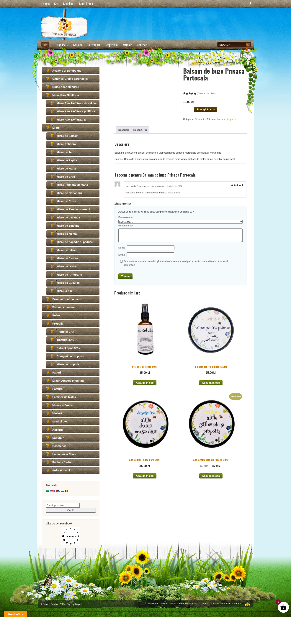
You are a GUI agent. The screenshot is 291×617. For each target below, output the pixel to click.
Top (247, 603)
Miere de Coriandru (69, 193)
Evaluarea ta (126, 217)
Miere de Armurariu (69, 274)
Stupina (78, 44)
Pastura (57, 388)
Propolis (57, 323)
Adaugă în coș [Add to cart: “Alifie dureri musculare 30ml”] (145, 475)
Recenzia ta (125, 225)
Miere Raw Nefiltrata (65, 95)
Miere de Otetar (67, 266)
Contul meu (86, 3)
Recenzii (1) (140, 130)
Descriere (123, 130)
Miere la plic (65, 290)
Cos (56, 3)
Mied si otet (60, 421)
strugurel (231, 119)
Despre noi (111, 44)
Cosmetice (200, 119)
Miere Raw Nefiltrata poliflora (76, 111)
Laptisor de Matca (64, 397)
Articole (127, 44)
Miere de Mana (66, 168)
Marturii (57, 413)
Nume (121, 247)
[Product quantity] (187, 109)
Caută (70, 510)
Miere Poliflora (66, 144)
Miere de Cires (66, 201)
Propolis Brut (65, 331)
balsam (221, 119)
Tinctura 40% (65, 339)
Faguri (56, 372)
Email (121, 254)
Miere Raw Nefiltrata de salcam (77, 103)
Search (248, 44)
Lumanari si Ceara (64, 454)
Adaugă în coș (206, 109)
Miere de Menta (67, 233)
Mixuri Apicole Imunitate (68, 380)
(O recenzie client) (206, 93)
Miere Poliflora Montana (72, 184)
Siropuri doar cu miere (67, 299)
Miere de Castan (67, 258)
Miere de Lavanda (68, 217)
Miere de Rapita (67, 160)
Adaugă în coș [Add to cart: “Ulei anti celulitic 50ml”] (145, 382)
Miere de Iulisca (67, 250)
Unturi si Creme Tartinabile (70, 78)
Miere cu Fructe (62, 405)
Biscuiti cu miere (63, 307)
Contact (142, 44)
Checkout (69, 3)
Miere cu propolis (68, 364)
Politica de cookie (157, 603)
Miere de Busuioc (68, 282)
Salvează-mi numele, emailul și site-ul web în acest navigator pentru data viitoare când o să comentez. (176, 263)
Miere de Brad (66, 176)
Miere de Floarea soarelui (73, 209)
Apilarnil (57, 429)
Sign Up (70, 604)
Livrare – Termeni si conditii (215, 603)
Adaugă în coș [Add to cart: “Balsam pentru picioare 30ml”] (211, 382)
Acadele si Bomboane (66, 70)
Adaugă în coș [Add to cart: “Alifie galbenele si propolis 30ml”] (211, 475)
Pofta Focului (61, 470)
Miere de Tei (65, 152)
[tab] (124, 130)
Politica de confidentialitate (183, 603)
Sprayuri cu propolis (70, 356)
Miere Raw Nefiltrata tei (72, 119)
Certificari (93, 44)
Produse (62, 44)
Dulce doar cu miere (65, 86)
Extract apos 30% (68, 348)
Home (46, 3)
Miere (56, 127)
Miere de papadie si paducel (75, 241)
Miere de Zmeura (68, 225)
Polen (56, 315)
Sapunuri (58, 437)
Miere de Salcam (68, 135)
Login (78, 604)
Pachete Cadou (62, 462)
